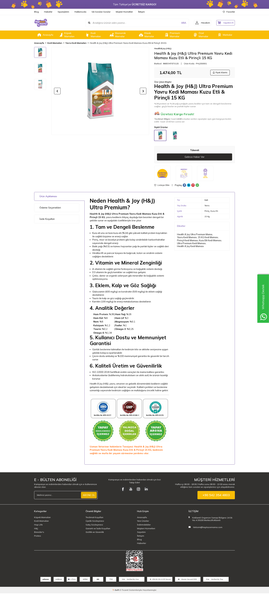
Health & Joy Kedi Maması (190, 246)
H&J (36, 529)
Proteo (37, 536)
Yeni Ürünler (143, 521)
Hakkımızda (80, 11)
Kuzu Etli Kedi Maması (210, 241)
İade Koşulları (47, 219)
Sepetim (141, 532)
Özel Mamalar (200, 35)
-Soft (116, 590)
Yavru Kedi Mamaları (75, 43)
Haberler (48, 11)
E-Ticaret (124, 590)
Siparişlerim (63, 11)
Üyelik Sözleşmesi (95, 521)
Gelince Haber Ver (195, 157)
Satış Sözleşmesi (94, 525)
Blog (36, 11)
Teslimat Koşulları (94, 518)
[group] (100, 91)
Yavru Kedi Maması (187, 238)
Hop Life (38, 525)
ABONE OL (89, 495)
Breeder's (39, 532)
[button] (57, 91)
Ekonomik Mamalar (117, 35)
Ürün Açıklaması (48, 197)
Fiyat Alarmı (219, 72)
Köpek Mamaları (66, 35)
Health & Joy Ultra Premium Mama (194, 235)
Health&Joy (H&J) (162, 48)
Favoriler (229, 11)
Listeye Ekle (161, 186)
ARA (181, 22)
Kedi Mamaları (93, 35)
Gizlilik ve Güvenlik (95, 532)
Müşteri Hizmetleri (124, 11)
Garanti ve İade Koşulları (98, 529)
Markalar (224, 34)
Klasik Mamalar (146, 35)
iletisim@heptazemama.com (207, 528)
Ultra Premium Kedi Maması (191, 244)
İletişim (141, 11)
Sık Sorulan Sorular (101, 11)
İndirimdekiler (144, 525)
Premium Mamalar (172, 35)
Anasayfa (45, 34)
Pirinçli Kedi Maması (187, 241)
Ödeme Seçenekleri (50, 208)
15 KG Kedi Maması (208, 238)
